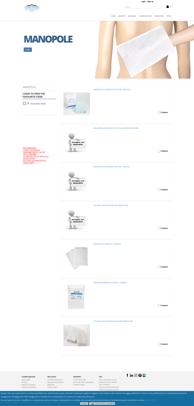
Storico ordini (52, 387)
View (28, 50)
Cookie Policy (150, 400)
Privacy (24, 382)
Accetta (84, 403)
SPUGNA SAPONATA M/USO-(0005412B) (110, 205)
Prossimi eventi (79, 384)
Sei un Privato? (104, 384)
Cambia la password (54, 379)
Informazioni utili (79, 379)
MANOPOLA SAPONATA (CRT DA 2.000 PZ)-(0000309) (116, 128)
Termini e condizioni (29, 387)
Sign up (150, 1)
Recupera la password (55, 382)
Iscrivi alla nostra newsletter (83, 382)
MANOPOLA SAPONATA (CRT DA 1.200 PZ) (111, 166)
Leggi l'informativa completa (102, 403)
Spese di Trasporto (28, 384)
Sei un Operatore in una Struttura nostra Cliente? (108, 380)
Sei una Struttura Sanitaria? (109, 387)
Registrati (50, 384)
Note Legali (26, 379)
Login (143, 1)
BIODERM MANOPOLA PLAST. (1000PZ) (110, 282)
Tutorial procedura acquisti (109, 389)
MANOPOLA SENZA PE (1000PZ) (107, 244)
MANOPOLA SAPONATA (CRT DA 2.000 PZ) (111, 89)
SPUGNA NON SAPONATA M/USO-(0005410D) (113, 321)
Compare (164, 112)
